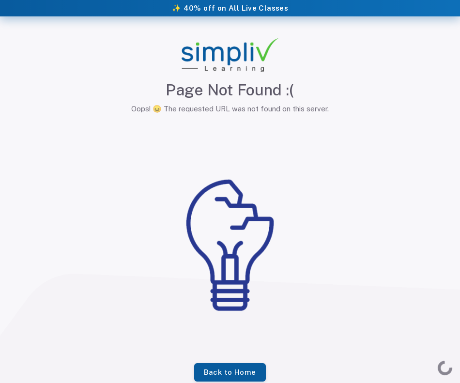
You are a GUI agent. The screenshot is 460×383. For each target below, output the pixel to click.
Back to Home (229, 372)
